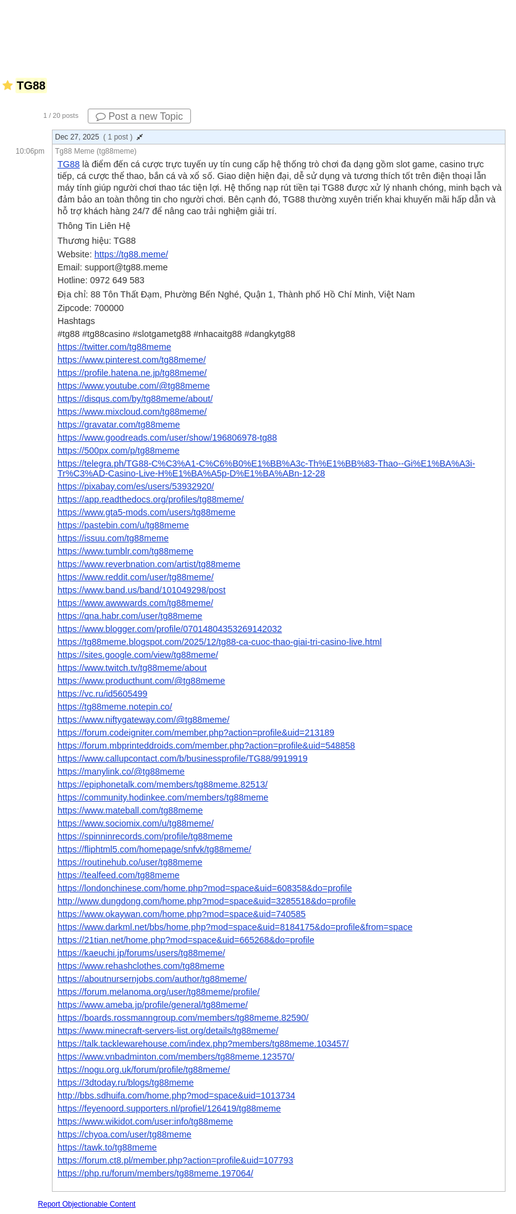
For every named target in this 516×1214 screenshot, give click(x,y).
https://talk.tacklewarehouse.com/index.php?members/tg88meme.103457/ (203, 1044)
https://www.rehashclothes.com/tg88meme (140, 966)
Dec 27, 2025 (99, 137)
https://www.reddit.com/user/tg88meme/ (135, 577)
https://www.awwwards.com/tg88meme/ (135, 603)
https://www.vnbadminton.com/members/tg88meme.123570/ (175, 1057)
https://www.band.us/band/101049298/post (141, 590)
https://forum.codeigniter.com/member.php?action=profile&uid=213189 (195, 733)
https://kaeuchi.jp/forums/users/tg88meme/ (141, 953)
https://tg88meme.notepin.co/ (114, 707)
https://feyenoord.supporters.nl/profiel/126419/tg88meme (169, 1108)
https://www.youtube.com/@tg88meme (133, 386)
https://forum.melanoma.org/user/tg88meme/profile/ (158, 992)
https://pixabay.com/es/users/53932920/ (135, 486)
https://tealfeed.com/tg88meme (118, 875)
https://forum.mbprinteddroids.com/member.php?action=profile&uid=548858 (206, 745)
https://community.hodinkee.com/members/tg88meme (162, 797)
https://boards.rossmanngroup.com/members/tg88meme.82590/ (182, 1018)
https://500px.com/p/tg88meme (118, 450)
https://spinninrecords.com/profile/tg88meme (144, 836)
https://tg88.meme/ (131, 254)
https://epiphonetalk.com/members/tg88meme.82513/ (162, 784)
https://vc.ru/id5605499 (102, 694)
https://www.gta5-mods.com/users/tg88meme (146, 512)
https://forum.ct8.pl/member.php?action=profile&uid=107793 (175, 1160)
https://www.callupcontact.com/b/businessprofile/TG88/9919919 (182, 758)
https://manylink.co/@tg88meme (121, 771)
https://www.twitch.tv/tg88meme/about (132, 668)
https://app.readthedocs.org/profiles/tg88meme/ (150, 499)
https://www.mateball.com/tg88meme (130, 810)
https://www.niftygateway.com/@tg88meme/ (143, 720)
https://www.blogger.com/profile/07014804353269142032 (169, 629)
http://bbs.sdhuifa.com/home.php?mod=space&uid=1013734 (176, 1095)
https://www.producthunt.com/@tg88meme (141, 681)
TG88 (68, 164)
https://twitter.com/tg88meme (114, 347)
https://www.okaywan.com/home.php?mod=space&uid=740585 (181, 914)
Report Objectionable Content (86, 1204)
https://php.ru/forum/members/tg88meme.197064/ (155, 1173)
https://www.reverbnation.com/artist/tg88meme (148, 564)
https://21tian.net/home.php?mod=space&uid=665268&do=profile (186, 940)
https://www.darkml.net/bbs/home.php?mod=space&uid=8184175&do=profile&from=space (234, 927)
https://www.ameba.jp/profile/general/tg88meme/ (152, 1005)
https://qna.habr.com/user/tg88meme (129, 616)
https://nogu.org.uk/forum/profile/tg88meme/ (143, 1070)
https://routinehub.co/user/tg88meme (129, 862)
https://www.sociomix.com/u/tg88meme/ (135, 823)
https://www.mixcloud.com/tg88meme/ (132, 412)
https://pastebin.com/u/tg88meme (123, 525)
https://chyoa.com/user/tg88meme (124, 1134)
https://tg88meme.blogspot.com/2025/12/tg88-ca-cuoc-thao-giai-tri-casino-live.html (219, 642)
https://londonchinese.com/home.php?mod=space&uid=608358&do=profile (204, 888)
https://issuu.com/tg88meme (113, 538)
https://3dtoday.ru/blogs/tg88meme (125, 1082)
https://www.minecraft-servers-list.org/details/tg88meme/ (167, 1031)
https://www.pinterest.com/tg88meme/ (131, 360)
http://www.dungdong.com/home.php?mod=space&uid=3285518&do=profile (206, 901)
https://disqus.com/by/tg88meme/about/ (135, 399)
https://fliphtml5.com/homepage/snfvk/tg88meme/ (154, 849)
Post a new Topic (139, 116)
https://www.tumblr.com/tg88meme (125, 551)
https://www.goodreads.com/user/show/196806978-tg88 (167, 438)
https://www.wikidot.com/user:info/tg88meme (145, 1121)
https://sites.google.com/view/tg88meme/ (137, 655)
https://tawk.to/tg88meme (107, 1147)
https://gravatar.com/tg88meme (118, 425)
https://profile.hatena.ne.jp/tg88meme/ (132, 373)
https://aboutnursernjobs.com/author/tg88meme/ (152, 979)
